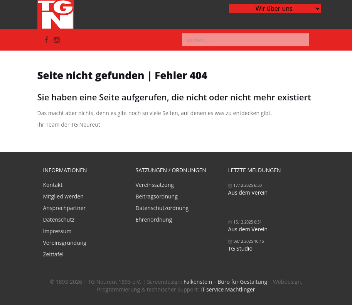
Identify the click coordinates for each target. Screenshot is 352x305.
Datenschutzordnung (162, 208)
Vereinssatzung (155, 184)
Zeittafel (53, 254)
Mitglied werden (63, 196)
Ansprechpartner (64, 208)
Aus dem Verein (248, 192)
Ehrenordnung (154, 219)
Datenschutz (58, 219)
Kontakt (53, 184)
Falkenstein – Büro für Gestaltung (225, 281)
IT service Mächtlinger (227, 289)
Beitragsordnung (157, 196)
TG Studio (240, 248)
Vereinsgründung (64, 242)
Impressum (57, 231)
